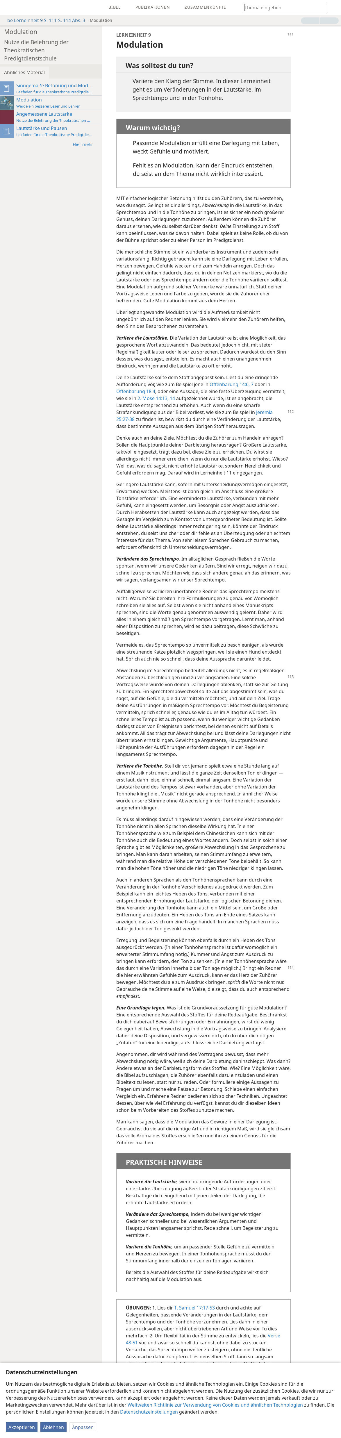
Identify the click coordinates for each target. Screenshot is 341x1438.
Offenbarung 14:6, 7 (231, 384)
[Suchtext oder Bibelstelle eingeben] (282, 7)
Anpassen (83, 1427)
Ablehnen (53, 1427)
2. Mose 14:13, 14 (156, 398)
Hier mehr (86, 144)
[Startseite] (8, 7)
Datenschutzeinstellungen (149, 1412)
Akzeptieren (21, 1427)
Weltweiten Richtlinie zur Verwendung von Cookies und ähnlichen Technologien (215, 1405)
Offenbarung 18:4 (135, 391)
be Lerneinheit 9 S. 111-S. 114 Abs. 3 (43, 20)
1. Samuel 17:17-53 (194, 1308)
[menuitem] (8, 7)
